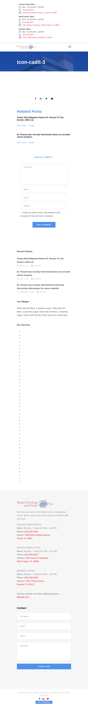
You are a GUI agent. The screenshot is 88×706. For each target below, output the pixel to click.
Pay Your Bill (43, 702)
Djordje (31, 125)
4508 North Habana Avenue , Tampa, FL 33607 (40, 13)
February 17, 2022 (27, 292)
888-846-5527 (23, 597)
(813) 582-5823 (28, 10)
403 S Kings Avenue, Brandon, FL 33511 (38, 37)
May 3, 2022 (21, 125)
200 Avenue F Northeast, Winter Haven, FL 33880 (41, 25)
